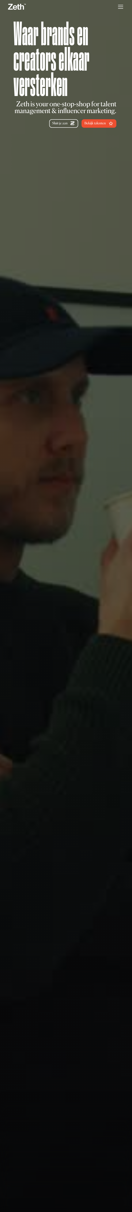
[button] (120, 7)
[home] (17, 7)
